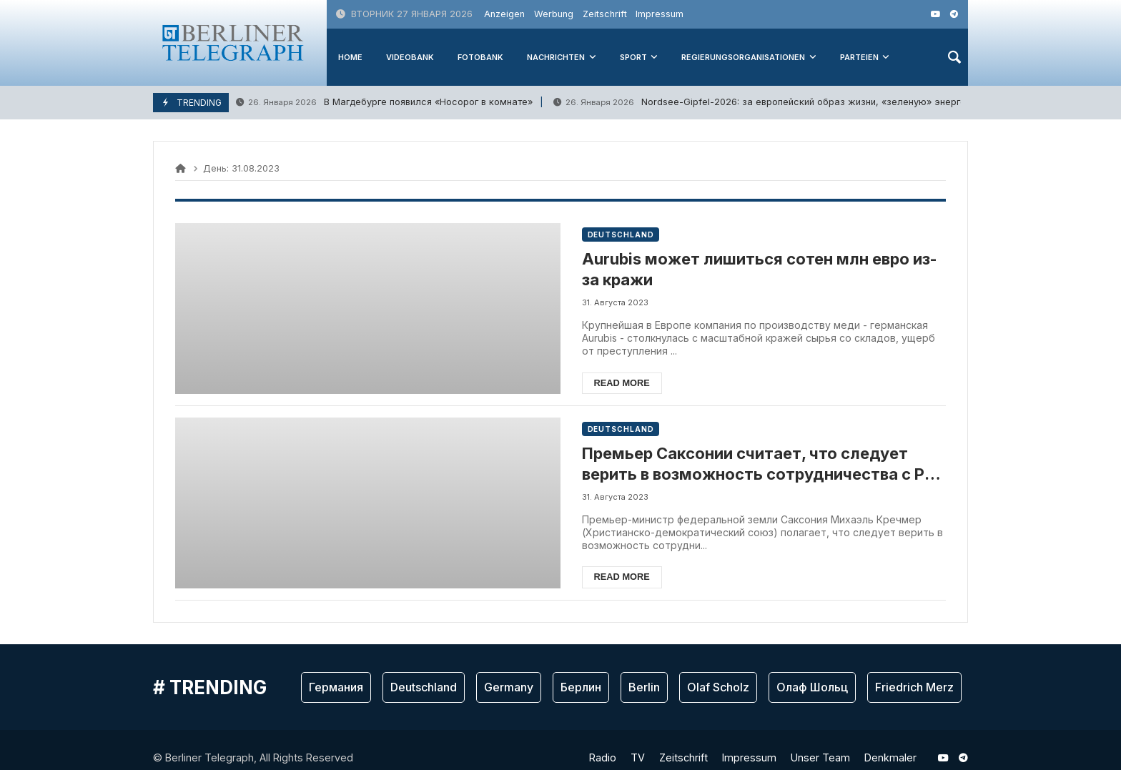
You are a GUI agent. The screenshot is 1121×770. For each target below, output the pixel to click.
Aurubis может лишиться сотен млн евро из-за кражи (761, 269)
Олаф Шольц (812, 687)
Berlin (644, 687)
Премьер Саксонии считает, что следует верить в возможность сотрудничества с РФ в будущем (761, 464)
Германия (336, 687)
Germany (508, 687)
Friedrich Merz (914, 687)
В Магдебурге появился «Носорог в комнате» (384, 103)
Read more (623, 382)
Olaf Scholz (718, 687)
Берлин (580, 687)
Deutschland (622, 234)
